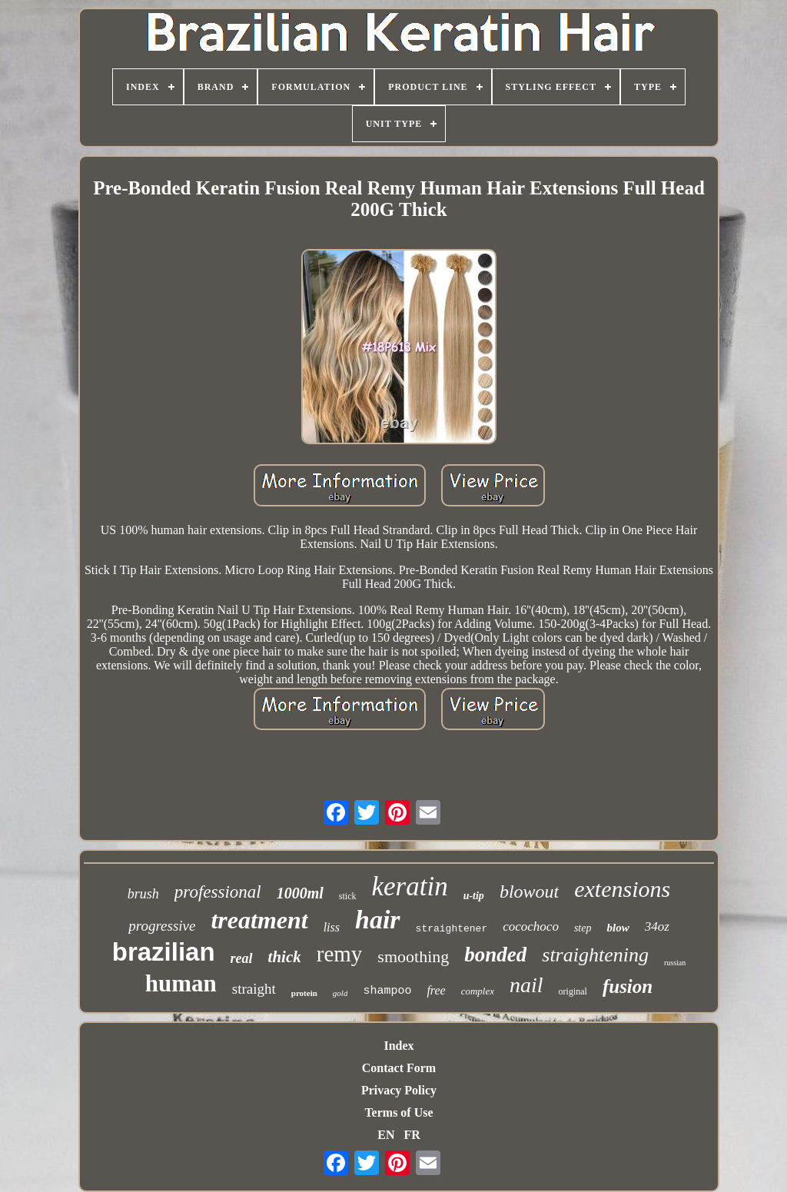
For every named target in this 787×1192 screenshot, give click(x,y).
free (436, 990)
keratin (410, 886)
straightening (595, 955)
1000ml (300, 893)
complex (477, 991)
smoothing (413, 956)
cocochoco (531, 926)
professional (217, 891)
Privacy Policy (399, 1090)
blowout (529, 891)
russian (675, 962)
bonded (495, 954)
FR (411, 1134)
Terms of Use (398, 1112)
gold (340, 993)
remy (340, 953)
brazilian (163, 952)
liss (332, 927)
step (583, 928)
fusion (628, 986)
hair (377, 919)
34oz (657, 926)
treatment (259, 920)
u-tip (473, 895)
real (242, 958)
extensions (622, 888)
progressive (161, 926)
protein (304, 993)
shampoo (387, 991)
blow (617, 927)
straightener (452, 929)
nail (526, 985)
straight (254, 989)
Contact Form (399, 1067)
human (181, 983)
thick (284, 957)
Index (398, 1045)
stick (348, 896)
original (573, 991)
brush (143, 893)
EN (385, 1134)
